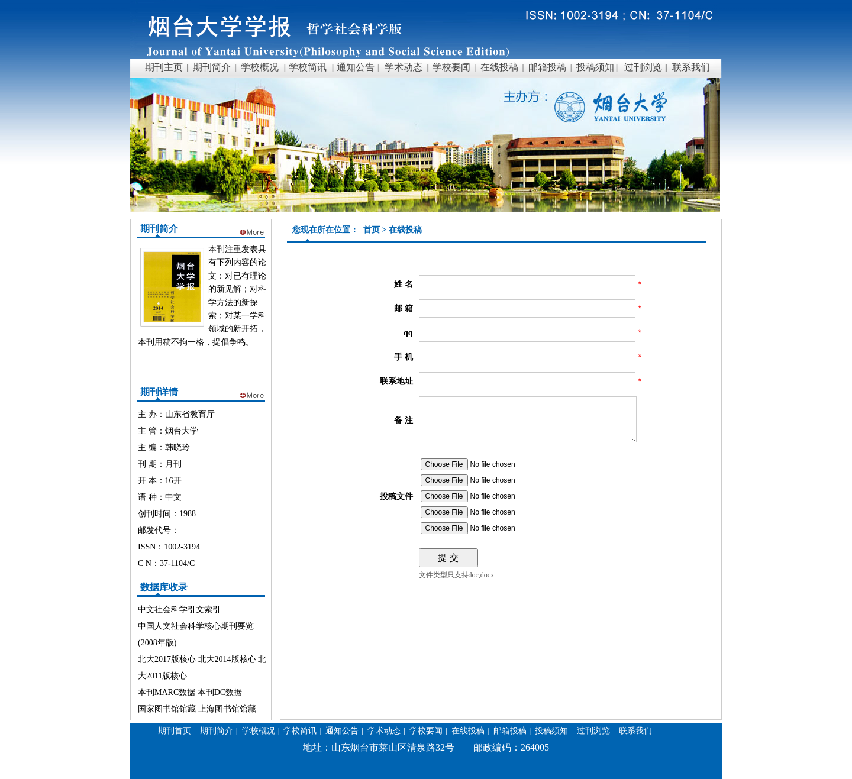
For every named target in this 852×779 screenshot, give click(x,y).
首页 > (376, 229)
